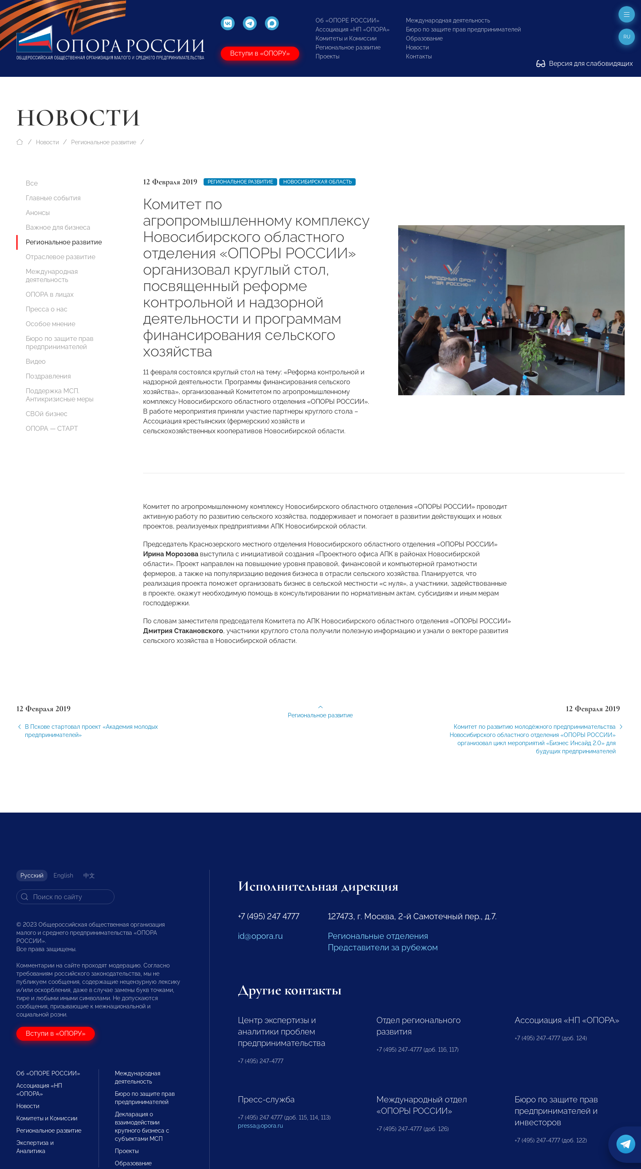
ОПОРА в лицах (50, 294)
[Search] (65, 896)
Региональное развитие (348, 47)
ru (626, 37)
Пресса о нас (46, 309)
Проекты (327, 56)
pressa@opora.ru (260, 1125)
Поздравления (48, 376)
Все (32, 183)
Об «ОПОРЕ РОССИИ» (347, 20)
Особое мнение (50, 324)
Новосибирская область (317, 182)
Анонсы (38, 213)
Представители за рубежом (383, 947)
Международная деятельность (448, 20)
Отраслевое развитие (60, 257)
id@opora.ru (260, 936)
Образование (424, 38)
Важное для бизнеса (58, 227)
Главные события (53, 198)
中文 (89, 875)
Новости (417, 47)
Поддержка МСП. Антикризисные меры (60, 395)
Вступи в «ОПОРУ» (260, 53)
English (63, 875)
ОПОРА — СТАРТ (52, 428)
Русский (31, 875)
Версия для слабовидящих (584, 63)
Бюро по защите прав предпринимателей (463, 29)
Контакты (419, 56)
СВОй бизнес (46, 414)
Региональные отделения (378, 936)
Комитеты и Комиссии (346, 38)
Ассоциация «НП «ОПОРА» (353, 29)
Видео (36, 361)
